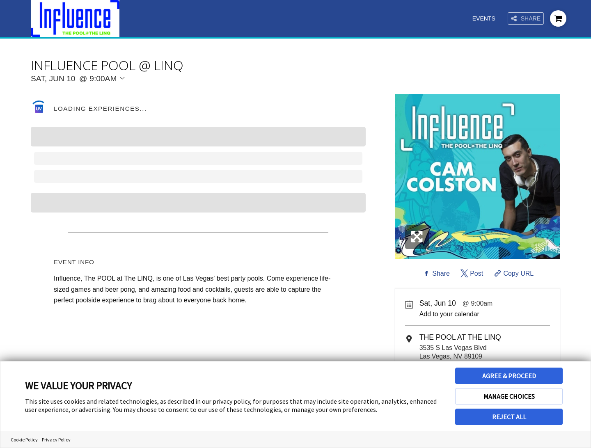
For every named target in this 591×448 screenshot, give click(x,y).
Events (483, 18)
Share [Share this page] (526, 18)
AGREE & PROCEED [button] (509, 376)
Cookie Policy (24, 440)
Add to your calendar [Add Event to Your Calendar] (449, 314)
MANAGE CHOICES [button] (509, 396)
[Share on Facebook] (435, 273)
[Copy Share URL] (513, 273)
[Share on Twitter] (471, 273)
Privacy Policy (56, 440)
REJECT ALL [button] (509, 417)
